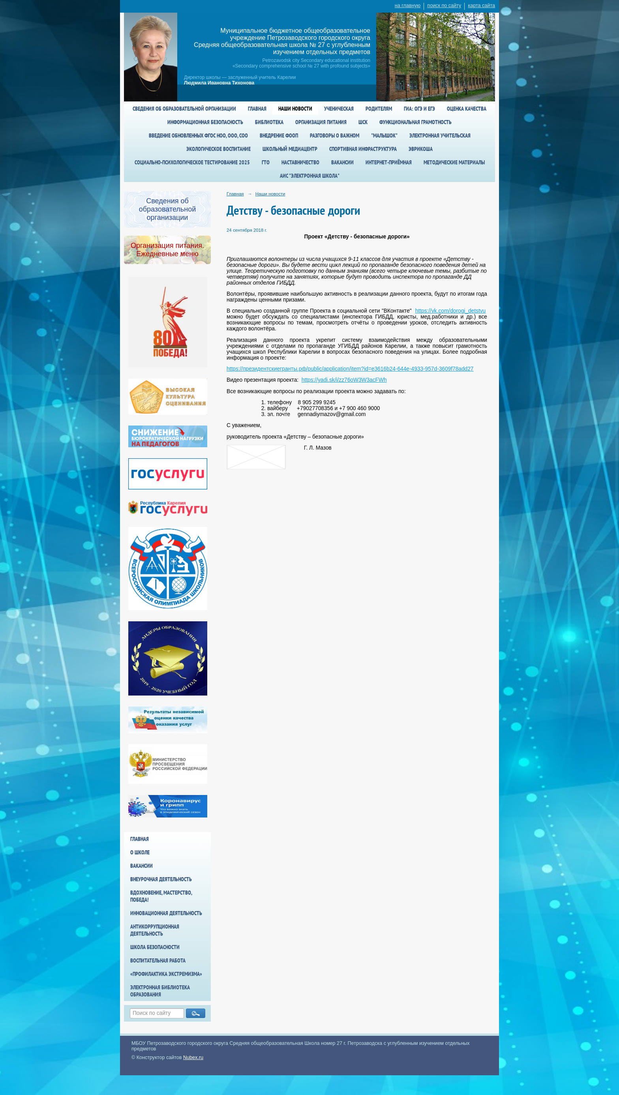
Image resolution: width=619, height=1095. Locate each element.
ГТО (266, 162)
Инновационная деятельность (166, 913)
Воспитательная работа (158, 960)
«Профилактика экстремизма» (166, 973)
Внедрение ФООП (279, 135)
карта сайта (481, 5)
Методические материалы (454, 162)
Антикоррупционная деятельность (154, 930)
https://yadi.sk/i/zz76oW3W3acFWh (344, 380)
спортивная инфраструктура (363, 148)
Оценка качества (466, 108)
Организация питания (321, 122)
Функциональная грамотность (415, 122)
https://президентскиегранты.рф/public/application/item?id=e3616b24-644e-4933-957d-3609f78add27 (350, 369)
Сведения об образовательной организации (184, 108)
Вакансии (342, 162)
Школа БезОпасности (155, 947)
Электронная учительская (440, 135)
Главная (257, 108)
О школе (140, 852)
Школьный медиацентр (290, 148)
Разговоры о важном (334, 135)
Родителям (379, 108)
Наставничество (300, 162)
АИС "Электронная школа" (310, 175)
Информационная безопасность (205, 122)
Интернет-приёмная (389, 162)
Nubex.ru (193, 1057)
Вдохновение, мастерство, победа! (161, 896)
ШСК (363, 122)
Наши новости (295, 108)
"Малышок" (384, 135)
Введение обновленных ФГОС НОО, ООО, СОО (198, 135)
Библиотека (269, 122)
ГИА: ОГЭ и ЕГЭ (419, 108)
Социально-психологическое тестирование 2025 (192, 162)
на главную (407, 5)
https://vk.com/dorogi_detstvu (450, 311)
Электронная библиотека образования (160, 991)
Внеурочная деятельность (161, 879)
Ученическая (339, 108)
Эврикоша (421, 148)
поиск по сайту (444, 5)
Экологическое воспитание (218, 148)
